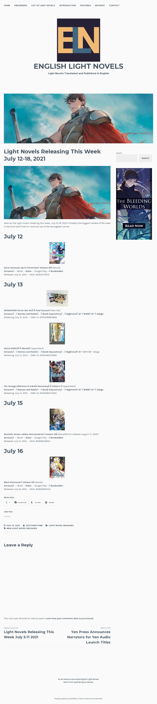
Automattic (98, 699)
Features (85, 5)
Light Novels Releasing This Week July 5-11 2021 (30, 633)
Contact (114, 5)
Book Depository (52, 313)
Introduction (67, 5)
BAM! (86, 313)
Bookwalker (57, 271)
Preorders (20, 5)
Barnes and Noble (27, 313)
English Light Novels (79, 66)
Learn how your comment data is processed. (69, 618)
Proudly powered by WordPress (65, 699)
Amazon (8, 271)
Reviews (100, 5)
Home (7, 5)
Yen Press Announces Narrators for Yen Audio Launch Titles (84, 635)
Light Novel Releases (61, 525)
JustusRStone (34, 525)
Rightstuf (71, 313)
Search (119, 153)
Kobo (29, 271)
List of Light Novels (43, 5)
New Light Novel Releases (22, 528)
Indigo (100, 313)
